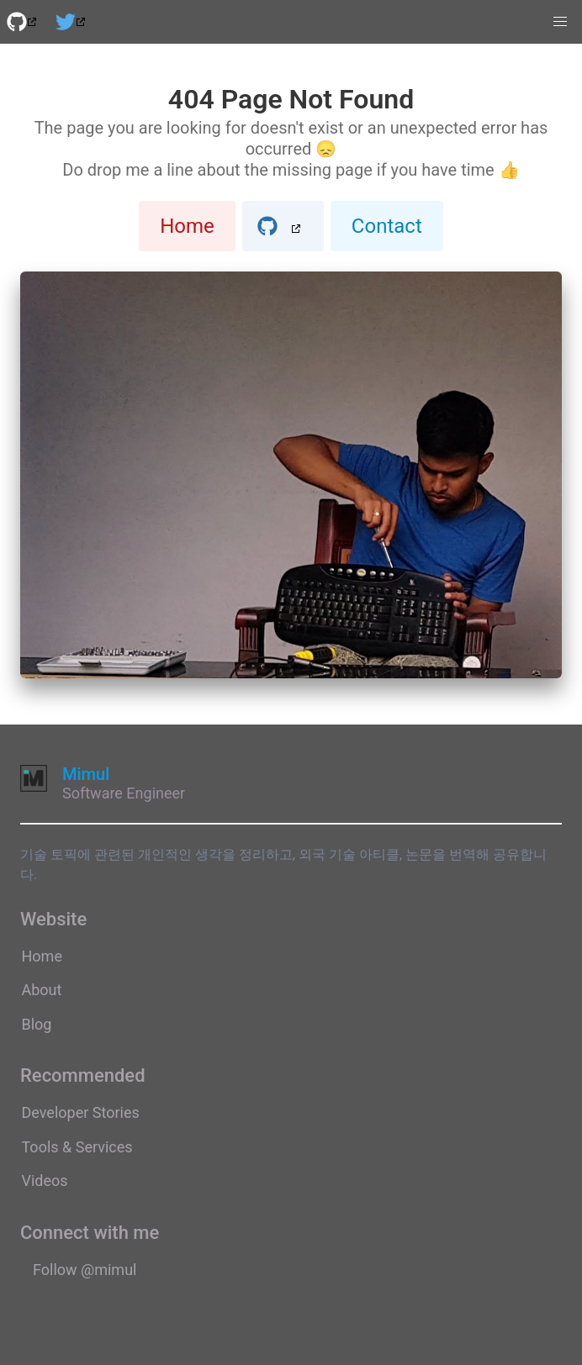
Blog (37, 1024)
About (42, 990)
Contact (387, 226)
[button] (560, 22)
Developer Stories (81, 1112)
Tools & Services (77, 1147)
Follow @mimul (84, 1269)
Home (187, 226)
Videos (45, 1180)
